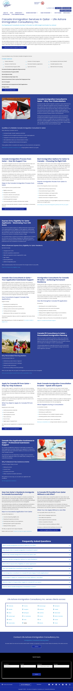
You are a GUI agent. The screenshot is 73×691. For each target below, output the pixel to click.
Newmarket (57, 612)
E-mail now (58, 8)
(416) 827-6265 (51, 8)
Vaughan (26, 609)
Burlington (26, 612)
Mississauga (42, 606)
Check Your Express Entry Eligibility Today (11, 267)
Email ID (22, 664)
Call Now (36, 646)
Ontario (41, 616)
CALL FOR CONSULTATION (10, 90)
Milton (9, 612)
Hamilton (41, 612)
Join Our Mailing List (25, 684)
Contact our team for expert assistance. (22, 531)
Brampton (57, 606)
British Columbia (59, 616)
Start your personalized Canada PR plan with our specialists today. (17, 373)
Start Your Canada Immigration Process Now (14, 209)
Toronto (26, 606)
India (25, 619)
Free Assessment (67, 8)
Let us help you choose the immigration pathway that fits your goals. (52, 204)
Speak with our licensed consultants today (11, 147)
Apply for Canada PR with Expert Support (46, 320)
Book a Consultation (65, 10)
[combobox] (38, 666)
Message (56, 664)
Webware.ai (52, 689)
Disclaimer (39, 684)
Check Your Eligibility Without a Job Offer (49, 530)
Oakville (10, 609)
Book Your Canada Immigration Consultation (14, 47)
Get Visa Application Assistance (9, 480)
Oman (56, 623)
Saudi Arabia (11, 623)
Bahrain (41, 623)
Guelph (56, 609)
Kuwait (56, 619)
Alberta (10, 619)
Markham (41, 609)
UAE (40, 619)
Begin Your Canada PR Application (12, 428)
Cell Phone (39, 664)
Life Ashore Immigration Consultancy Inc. (35, 689)
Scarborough (11, 616)
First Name (6, 664)
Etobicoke (10, 606)
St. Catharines (27, 616)
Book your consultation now (43, 422)
